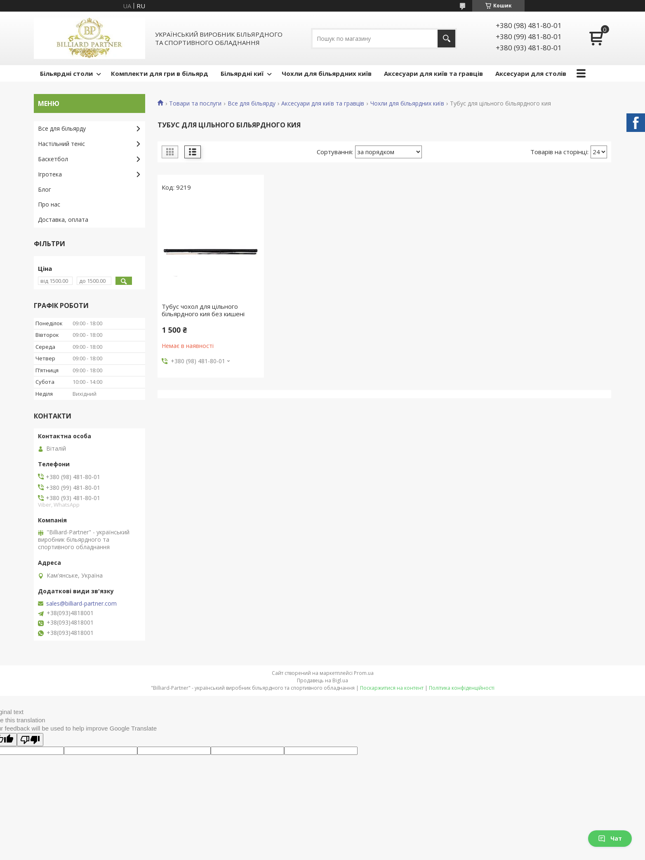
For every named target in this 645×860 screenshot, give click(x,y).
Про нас (49, 204)
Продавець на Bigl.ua (322, 680)
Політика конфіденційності (461, 687)
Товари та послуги (195, 103)
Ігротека (50, 174)
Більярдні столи (66, 73)
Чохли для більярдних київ (327, 73)
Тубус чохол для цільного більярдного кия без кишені (203, 310)
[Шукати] (446, 38)
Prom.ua (364, 673)
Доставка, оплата (63, 219)
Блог (44, 189)
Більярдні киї (242, 73)
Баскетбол (53, 159)
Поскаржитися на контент (392, 687)
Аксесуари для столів (530, 73)
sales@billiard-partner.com (81, 603)
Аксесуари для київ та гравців (433, 73)
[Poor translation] (30, 739)
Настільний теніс (61, 144)
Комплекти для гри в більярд (159, 73)
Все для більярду (251, 103)
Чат (610, 838)
